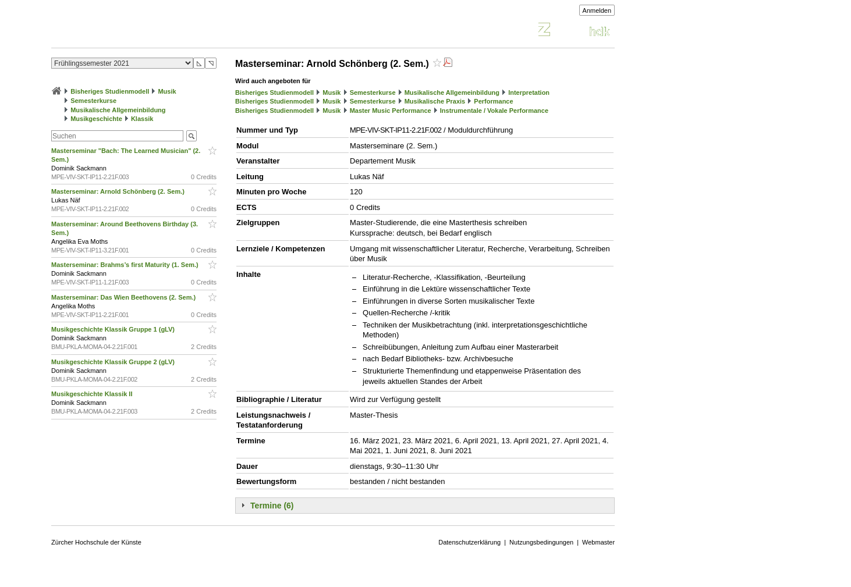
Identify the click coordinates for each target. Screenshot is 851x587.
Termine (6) (271, 505)
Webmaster (598, 542)
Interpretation (528, 92)
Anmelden (597, 10)
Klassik (142, 118)
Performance (493, 101)
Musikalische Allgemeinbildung (117, 109)
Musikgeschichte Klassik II (92, 393)
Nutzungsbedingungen (541, 542)
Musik (167, 91)
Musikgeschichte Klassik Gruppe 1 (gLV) (113, 329)
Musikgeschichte (96, 118)
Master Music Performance (390, 110)
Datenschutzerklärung (469, 542)
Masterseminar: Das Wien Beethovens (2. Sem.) (124, 297)
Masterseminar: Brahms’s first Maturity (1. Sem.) (125, 264)
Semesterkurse (93, 100)
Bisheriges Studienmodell (109, 91)
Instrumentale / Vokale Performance (494, 110)
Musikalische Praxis (435, 101)
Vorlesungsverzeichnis (136, 31)
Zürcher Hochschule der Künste (96, 542)
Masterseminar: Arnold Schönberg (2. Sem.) (118, 191)
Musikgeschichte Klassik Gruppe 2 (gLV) (113, 361)
